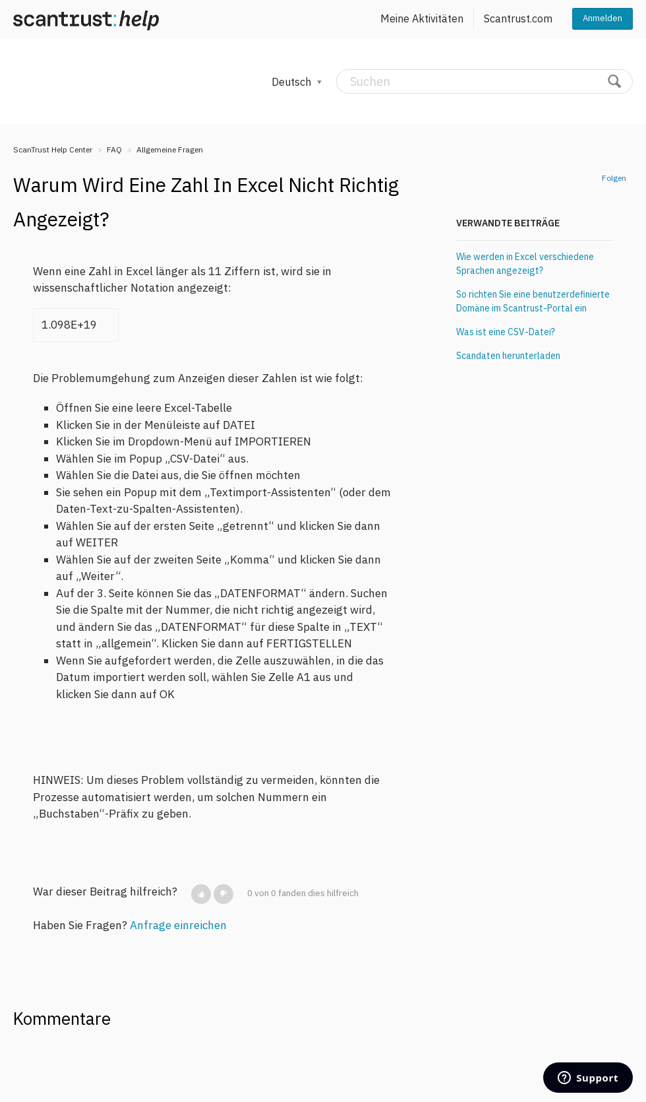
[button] (201, 894)
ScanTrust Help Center (52, 149)
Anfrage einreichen (178, 925)
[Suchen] (484, 81)
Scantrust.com (518, 18)
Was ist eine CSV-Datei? (505, 332)
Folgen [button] (614, 178)
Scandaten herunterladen (508, 356)
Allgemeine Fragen (169, 149)
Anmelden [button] (602, 18)
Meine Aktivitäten (421, 18)
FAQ (114, 149)
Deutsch (293, 81)
